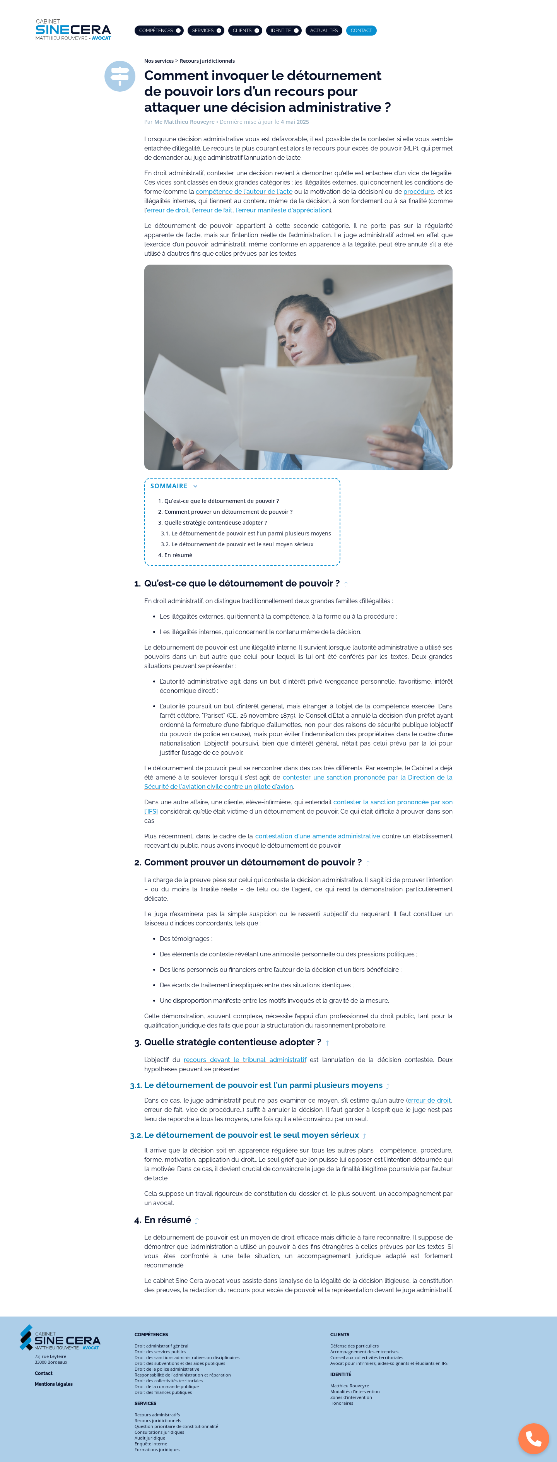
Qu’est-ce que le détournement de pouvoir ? (221, 500)
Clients (242, 30)
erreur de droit (168, 210)
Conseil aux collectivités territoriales (366, 1357)
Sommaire (173, 486)
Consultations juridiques (159, 1432)
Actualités (324, 30)
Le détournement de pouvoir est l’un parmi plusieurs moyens (251, 533)
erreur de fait (213, 210)
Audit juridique (150, 1438)
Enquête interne (151, 1444)
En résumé (178, 555)
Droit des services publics (160, 1351)
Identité (281, 30)
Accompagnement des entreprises (364, 1351)
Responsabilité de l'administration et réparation (183, 1375)
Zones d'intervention (351, 1397)
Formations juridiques (157, 1449)
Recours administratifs (157, 1415)
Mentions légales (54, 1384)
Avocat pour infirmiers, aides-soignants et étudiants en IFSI (389, 1363)
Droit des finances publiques (163, 1392)
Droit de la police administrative (167, 1369)
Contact (361, 30)
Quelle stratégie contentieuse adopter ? (215, 522)
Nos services (159, 60)
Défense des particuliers (354, 1346)
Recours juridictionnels (207, 60)
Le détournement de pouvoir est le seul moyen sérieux (243, 544)
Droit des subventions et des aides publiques (180, 1363)
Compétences (156, 30)
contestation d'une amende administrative (317, 836)
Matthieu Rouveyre (349, 1385)
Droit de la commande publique (167, 1386)
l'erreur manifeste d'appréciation (283, 210)
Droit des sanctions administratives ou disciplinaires (187, 1357)
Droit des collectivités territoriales (169, 1380)
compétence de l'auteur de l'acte (244, 191)
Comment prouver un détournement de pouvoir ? (228, 511)
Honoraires (341, 1403)
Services (203, 30)
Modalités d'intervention (355, 1391)
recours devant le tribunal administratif (245, 1060)
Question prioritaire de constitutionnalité (176, 1426)
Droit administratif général (161, 1346)
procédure (418, 191)
